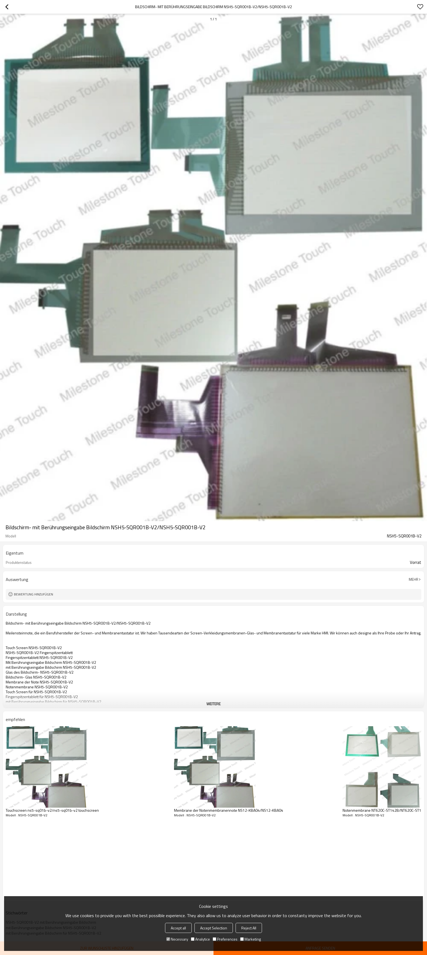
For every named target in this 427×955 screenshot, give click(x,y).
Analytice (200, 939)
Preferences (225, 939)
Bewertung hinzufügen (33, 594)
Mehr (413, 579)
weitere (213, 704)
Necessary (177, 939)
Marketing (250, 939)
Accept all (178, 928)
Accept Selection (213, 928)
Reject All (248, 928)
